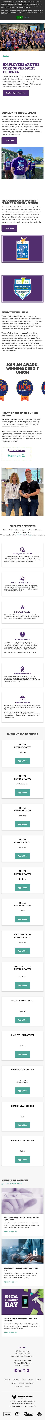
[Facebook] (16, 1370)
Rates (24, 1379)
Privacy (31, 1379)
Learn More (9, 141)
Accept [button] (19, 17)
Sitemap (38, 1379)
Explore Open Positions (15, 93)
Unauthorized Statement (22, 1387)
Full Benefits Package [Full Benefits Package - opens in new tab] (24, 535)
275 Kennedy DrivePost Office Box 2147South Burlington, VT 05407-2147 (22, 1353)
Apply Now (22, 761)
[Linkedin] (20, 1370)
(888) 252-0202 (26, 1363)
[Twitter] (28, 1370)
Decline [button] (27, 17)
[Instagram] (24, 1370)
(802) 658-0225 (25, 1361)
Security (14, 1383)
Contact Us (16, 1379)
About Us (6, 56)
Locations (7, 1379)
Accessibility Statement (26, 1383)
